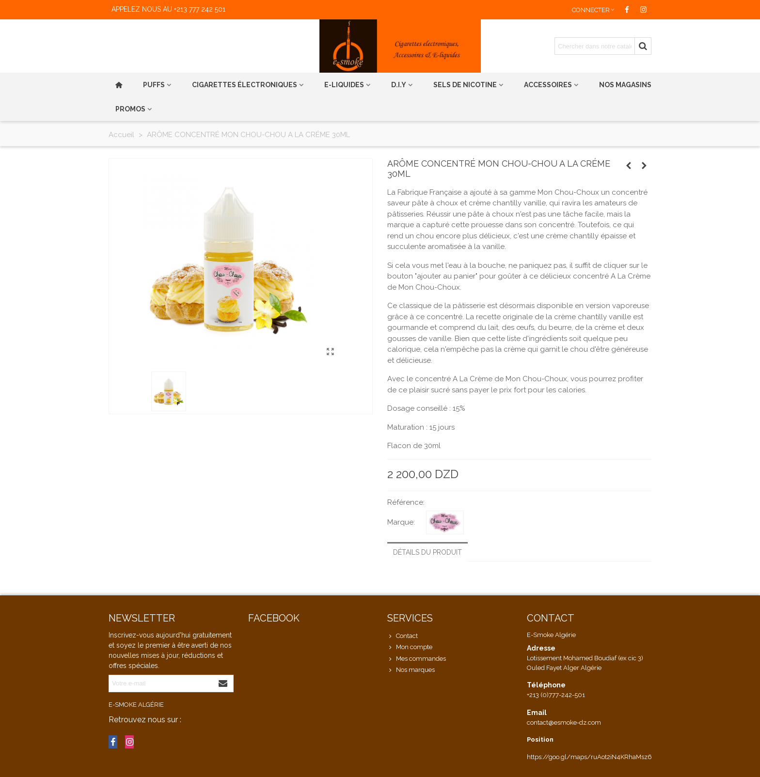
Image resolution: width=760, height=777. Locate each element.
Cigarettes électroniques (244, 85)
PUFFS (154, 85)
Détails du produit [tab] (427, 552)
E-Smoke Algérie (136, 704)
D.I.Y (398, 85)
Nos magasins (625, 85)
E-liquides (344, 85)
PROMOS (130, 109)
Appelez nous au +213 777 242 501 (168, 9)
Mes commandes (416, 659)
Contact (402, 636)
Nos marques (411, 670)
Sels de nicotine (465, 85)
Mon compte (409, 647)
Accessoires (548, 85)
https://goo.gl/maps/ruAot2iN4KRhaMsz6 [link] (589, 757)
